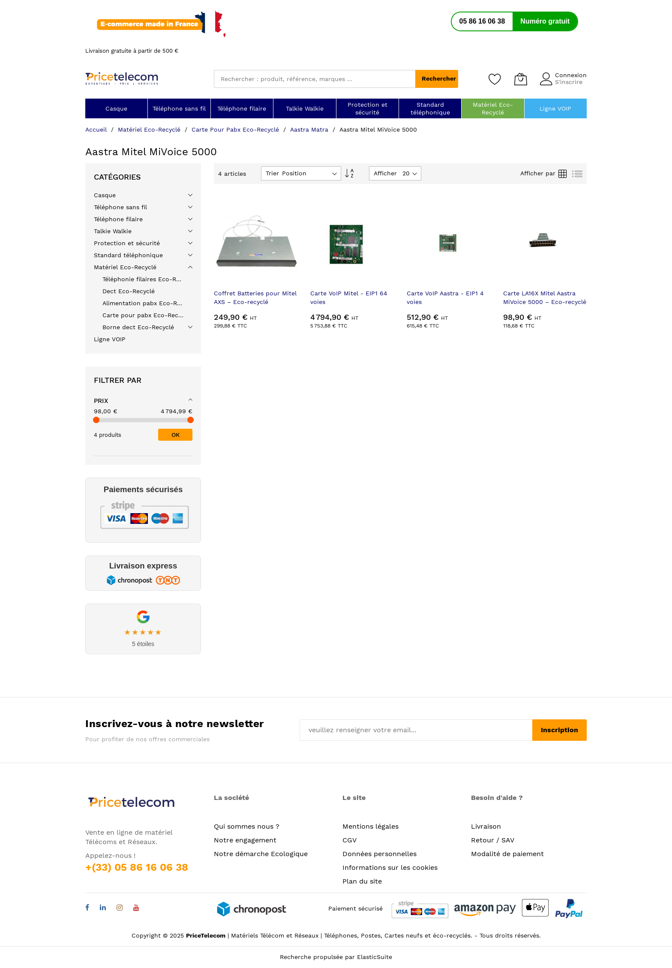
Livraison (486, 826)
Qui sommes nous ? (246, 826)
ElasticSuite (374, 956)
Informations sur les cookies (390, 867)
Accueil (97, 129)
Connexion (571, 75)
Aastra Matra (310, 129)
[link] (143, 510)
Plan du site (362, 881)
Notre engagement (245, 840)
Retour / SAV (492, 840)
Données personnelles (379, 854)
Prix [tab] (101, 401)
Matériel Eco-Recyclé (150, 129)
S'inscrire (568, 81)
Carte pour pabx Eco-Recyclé (236, 129)
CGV (349, 840)
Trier (272, 173)
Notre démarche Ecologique (261, 854)
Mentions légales (370, 826)
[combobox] (314, 79)
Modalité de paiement (507, 854)
